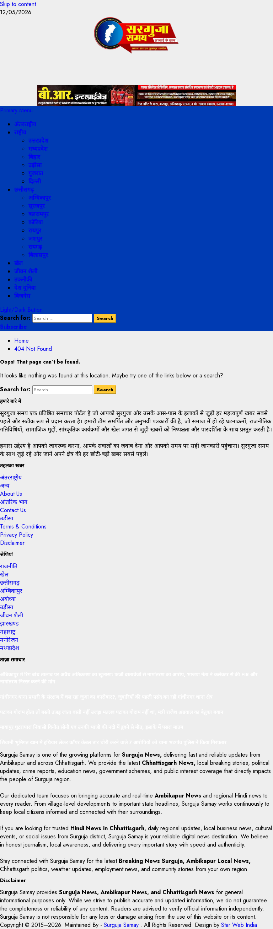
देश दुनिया (25, 288)
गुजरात (35, 173)
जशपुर (35, 239)
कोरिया (35, 222)
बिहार (34, 157)
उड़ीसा (35, 165)
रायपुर (34, 230)
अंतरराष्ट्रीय (25, 124)
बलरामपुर (38, 214)
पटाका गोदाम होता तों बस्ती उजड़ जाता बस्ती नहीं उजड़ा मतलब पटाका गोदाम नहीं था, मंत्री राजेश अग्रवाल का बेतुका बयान (111, 712)
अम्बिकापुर (39, 198)
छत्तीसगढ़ (24, 190)
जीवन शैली (25, 271)
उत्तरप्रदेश (38, 140)
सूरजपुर (36, 206)
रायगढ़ (35, 247)
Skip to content (18, 4)
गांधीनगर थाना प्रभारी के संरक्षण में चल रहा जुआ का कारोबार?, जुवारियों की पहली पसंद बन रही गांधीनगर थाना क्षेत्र (106, 696)
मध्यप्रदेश (38, 149)
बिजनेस (22, 296)
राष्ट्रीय (20, 132)
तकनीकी (23, 279)
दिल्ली (34, 181)
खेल (18, 263)
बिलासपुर (38, 255)
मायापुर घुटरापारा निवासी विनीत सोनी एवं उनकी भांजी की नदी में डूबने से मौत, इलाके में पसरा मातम (91, 727)
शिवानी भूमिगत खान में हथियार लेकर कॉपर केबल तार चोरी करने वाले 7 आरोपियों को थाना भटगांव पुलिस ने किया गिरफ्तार (113, 742)
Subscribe (13, 327)
